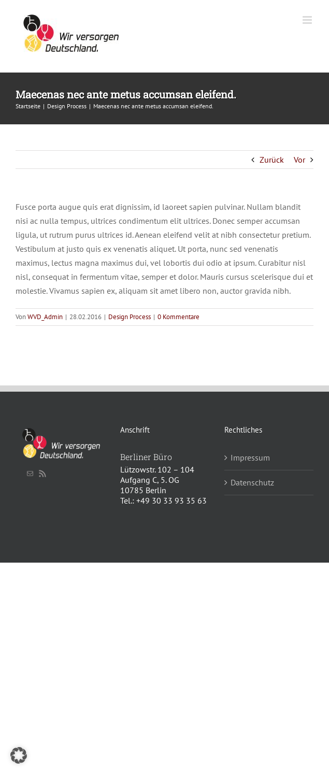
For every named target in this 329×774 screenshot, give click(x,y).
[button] (18, 755)
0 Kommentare (178, 316)
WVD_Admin (45, 316)
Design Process (129, 316)
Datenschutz (252, 482)
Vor (299, 159)
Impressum (250, 457)
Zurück (272, 159)
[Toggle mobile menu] (308, 20)
